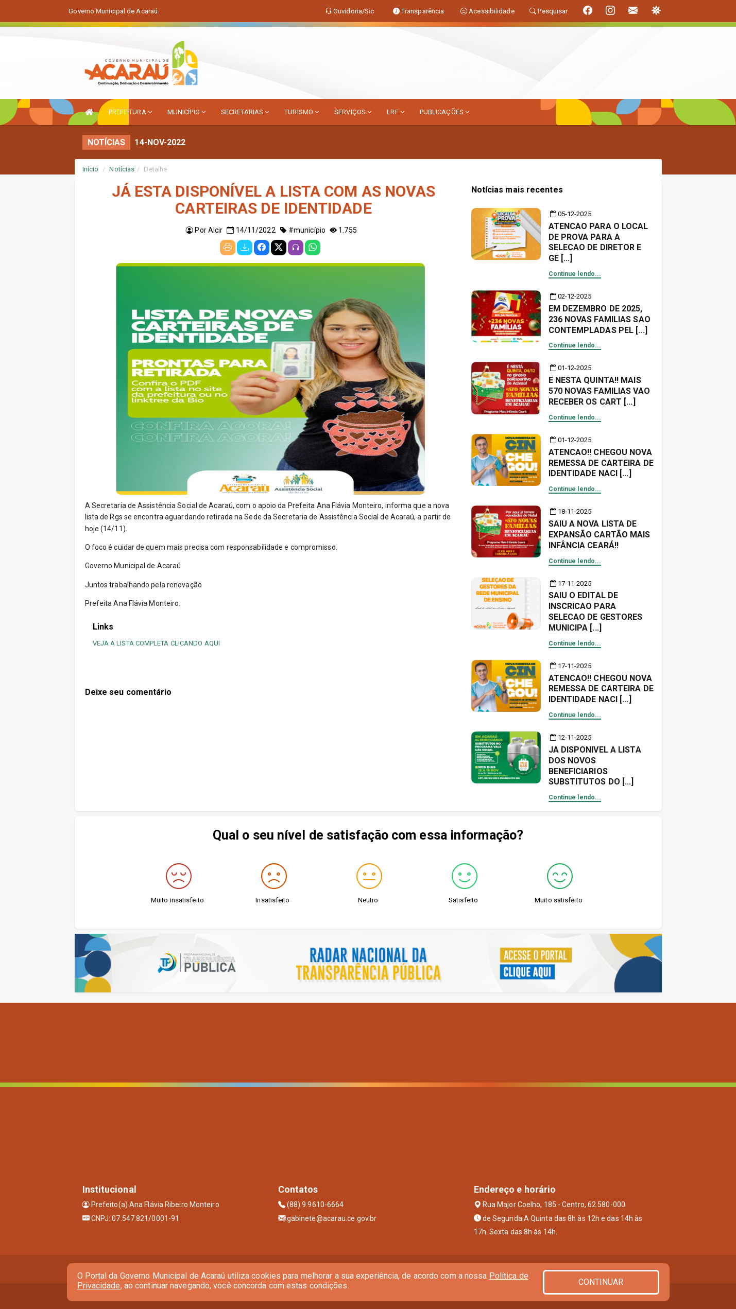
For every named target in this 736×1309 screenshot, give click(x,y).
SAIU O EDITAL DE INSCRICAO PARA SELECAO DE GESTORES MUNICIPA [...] (596, 611)
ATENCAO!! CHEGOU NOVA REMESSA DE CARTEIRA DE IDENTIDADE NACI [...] (601, 463)
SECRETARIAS (245, 112)
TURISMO (301, 112)
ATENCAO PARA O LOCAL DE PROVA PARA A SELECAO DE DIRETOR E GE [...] (598, 242)
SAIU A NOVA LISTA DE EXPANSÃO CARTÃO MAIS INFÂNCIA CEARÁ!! (600, 534)
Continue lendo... (575, 273)
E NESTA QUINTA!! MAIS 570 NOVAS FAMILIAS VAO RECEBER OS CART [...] (599, 391)
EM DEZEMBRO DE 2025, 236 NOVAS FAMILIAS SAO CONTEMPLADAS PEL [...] (600, 319)
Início (90, 169)
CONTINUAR (601, 1282)
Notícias (121, 169)
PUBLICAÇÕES (444, 112)
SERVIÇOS (352, 112)
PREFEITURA (130, 112)
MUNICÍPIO (186, 112)
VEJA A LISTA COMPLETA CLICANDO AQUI (156, 643)
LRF (395, 112)
